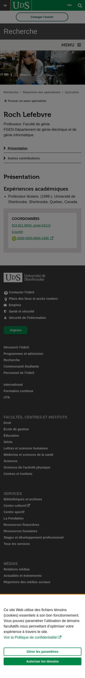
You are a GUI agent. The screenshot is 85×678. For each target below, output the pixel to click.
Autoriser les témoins (42, 661)
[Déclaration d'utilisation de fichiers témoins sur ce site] (42, 636)
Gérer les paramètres (42, 651)
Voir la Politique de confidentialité (30, 637)
